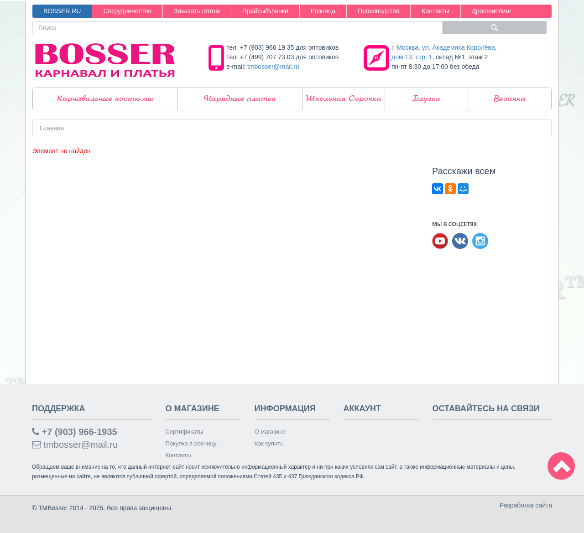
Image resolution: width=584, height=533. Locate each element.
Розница (323, 11)
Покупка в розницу (191, 443)
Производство (378, 11)
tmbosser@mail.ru (273, 66)
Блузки (426, 99)
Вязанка (510, 99)
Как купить (269, 443)
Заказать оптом (197, 11)
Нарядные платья (240, 99)
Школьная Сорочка (343, 99)
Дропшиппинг (492, 11)
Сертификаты (184, 431)
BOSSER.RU (62, 11)
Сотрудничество (127, 11)
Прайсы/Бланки (265, 11)
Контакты (435, 11)
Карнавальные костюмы (105, 99)
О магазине (270, 431)
